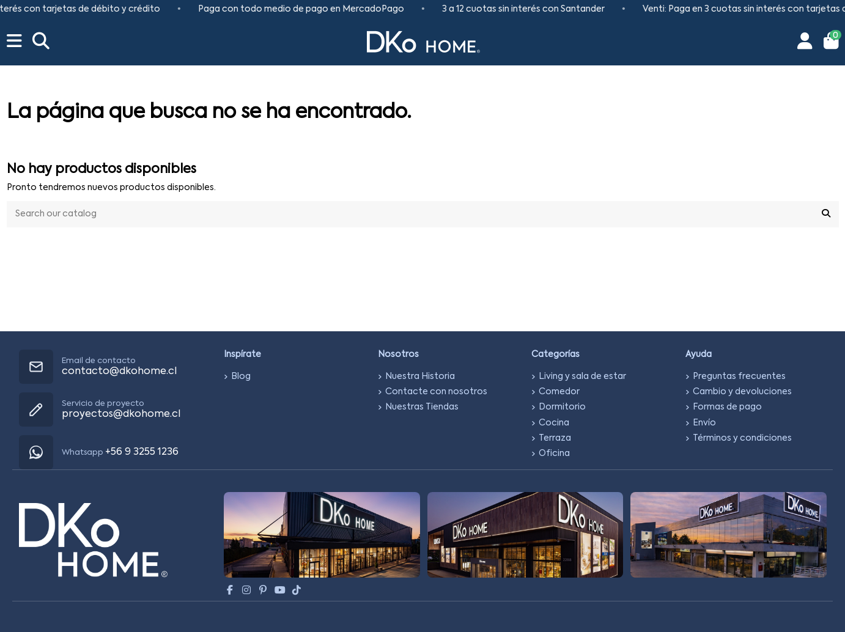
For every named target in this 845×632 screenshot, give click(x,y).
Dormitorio (562, 407)
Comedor (559, 392)
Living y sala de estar (582, 376)
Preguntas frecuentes (739, 376)
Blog (241, 376)
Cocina (554, 423)
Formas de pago (727, 407)
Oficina (554, 453)
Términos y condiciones (742, 438)
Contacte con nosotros (436, 392)
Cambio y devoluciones (742, 392)
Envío (704, 423)
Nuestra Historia (420, 376)
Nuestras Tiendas (422, 407)
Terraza (555, 438)
